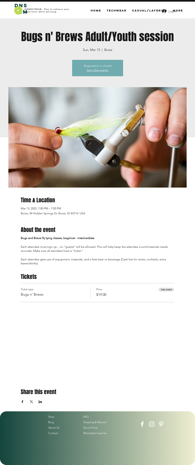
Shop (51, 416)
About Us (53, 427)
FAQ (86, 416)
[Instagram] (151, 424)
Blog (51, 422)
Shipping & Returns (94, 422)
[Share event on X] (31, 401)
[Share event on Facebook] (22, 401)
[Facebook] (142, 424)
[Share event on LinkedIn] (40, 401)
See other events (97, 70)
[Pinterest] (161, 424)
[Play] (18, 10)
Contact (53, 433)
